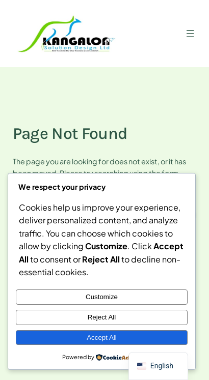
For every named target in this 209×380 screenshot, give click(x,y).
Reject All (102, 317)
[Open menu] (190, 33)
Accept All (102, 337)
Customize (102, 297)
